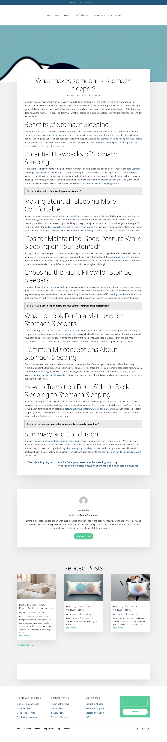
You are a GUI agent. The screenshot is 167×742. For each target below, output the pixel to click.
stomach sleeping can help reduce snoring (121, 138)
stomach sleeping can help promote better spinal (58, 135)
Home (48, 15)
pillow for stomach (53, 287)
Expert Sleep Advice (94, 712)
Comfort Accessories (27, 717)
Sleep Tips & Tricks (26, 712)
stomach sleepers (47, 341)
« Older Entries (25, 645)
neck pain (116, 179)
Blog (110, 15)
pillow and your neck (120, 257)
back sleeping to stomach (80, 401)
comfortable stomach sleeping (96, 183)
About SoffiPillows (60, 703)
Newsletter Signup (94, 708)
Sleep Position (94, 95)
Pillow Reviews (24, 708)
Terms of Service (59, 717)
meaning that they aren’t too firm (125, 294)
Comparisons (99, 15)
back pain (112, 230)
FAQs (87, 717)
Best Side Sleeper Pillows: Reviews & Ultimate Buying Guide (36, 606)
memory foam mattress (69, 334)
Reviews (57, 15)
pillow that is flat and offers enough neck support (70, 226)
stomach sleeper (102, 131)
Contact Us (56, 708)
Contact (118, 15)
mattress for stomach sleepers (57, 330)
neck (56, 294)
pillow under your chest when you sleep (84, 408)
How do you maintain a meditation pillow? (125, 608)
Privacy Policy (57, 712)
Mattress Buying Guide (28, 703)
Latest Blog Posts (94, 703)
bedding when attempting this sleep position (79, 448)
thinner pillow (41, 290)
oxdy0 (71, 95)
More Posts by (83, 536)
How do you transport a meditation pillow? (78, 608)
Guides (66, 15)
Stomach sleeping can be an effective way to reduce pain (52, 441)
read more (24, 635)
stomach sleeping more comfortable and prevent (65, 216)
